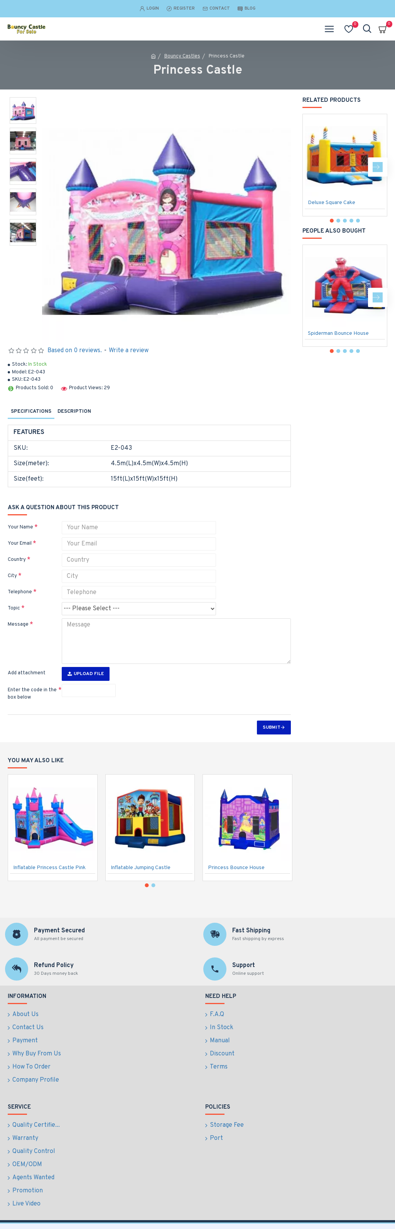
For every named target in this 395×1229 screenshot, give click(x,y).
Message (18, 624)
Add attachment (27, 673)
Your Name (20, 527)
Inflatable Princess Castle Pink (49, 891)
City (12, 576)
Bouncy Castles (182, 56)
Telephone (20, 592)
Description (74, 412)
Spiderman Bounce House (338, 333)
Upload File (86, 674)
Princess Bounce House (236, 891)
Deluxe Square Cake (331, 202)
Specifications (31, 412)
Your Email (20, 543)
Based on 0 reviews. (74, 351)
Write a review (129, 351)
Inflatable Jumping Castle (140, 891)
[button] (377, 167)
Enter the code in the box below (32, 694)
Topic (14, 608)
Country (17, 560)
